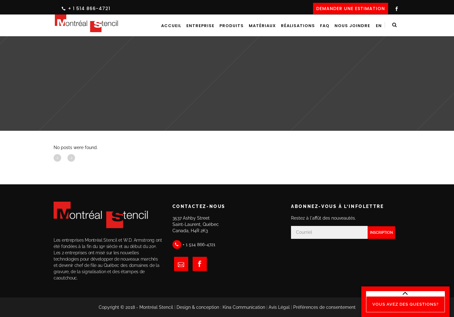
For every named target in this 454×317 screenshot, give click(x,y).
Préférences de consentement (324, 307)
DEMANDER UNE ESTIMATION (350, 8)
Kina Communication (244, 307)
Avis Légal (279, 307)
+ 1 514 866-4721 (89, 8)
